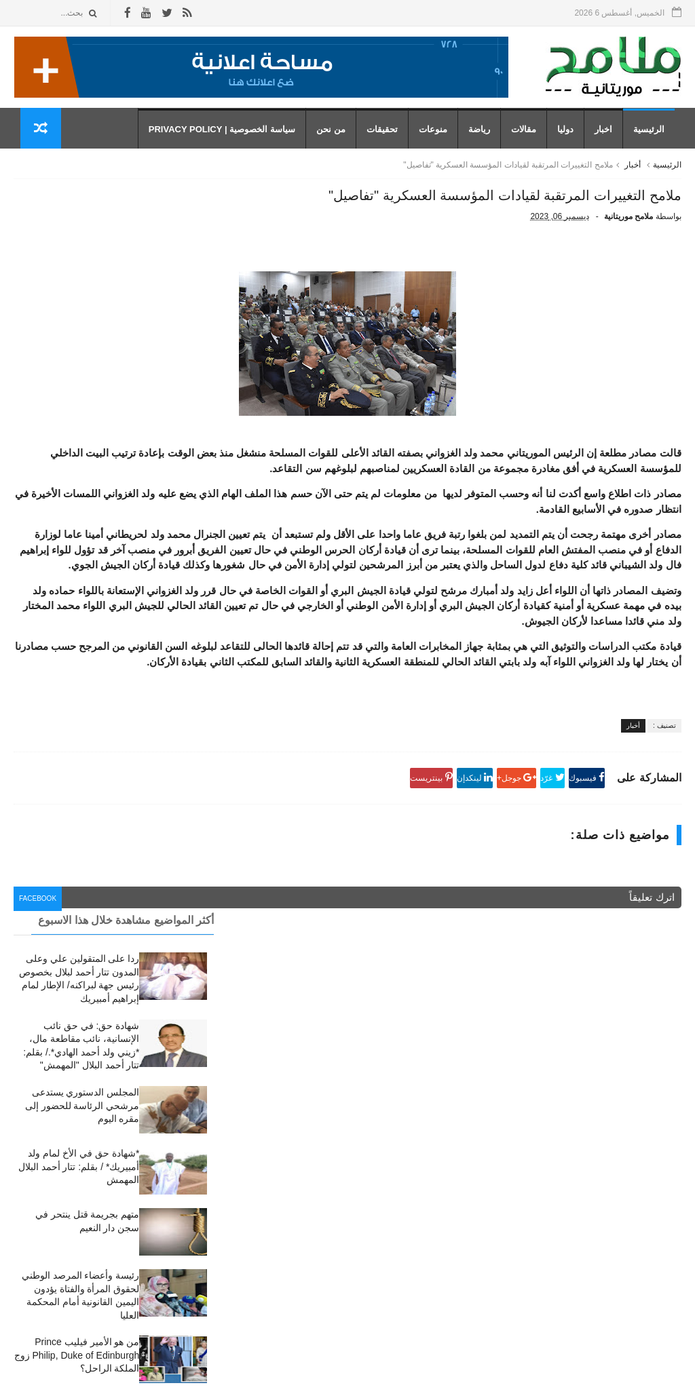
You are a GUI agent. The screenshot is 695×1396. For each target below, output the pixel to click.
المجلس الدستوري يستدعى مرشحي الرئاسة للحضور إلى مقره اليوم (82, 372)
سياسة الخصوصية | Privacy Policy (228, 143)
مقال (433, 1305)
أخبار (632, 185)
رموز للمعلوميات (588, 1378)
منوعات (440, 143)
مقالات (530, 143)
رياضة (486, 143)
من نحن (337, 143)
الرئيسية (655, 143)
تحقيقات (389, 143)
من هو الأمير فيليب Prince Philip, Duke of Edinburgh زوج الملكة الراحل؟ (77, 621)
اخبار (610, 143)
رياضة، (430, 1284)
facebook (262, 1037)
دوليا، (433, 1244)
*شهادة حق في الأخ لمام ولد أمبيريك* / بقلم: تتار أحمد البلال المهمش (79, 433)
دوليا (572, 143)
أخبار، (432, 1183)
